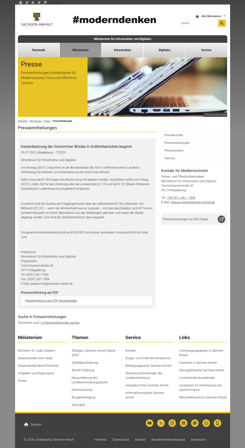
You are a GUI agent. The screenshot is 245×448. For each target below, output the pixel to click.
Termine (169, 158)
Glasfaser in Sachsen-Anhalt (198, 362)
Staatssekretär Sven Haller (35, 358)
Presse (22, 381)
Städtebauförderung (85, 362)
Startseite (38, 50)
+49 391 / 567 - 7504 (181, 197)
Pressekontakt (173, 135)
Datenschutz (121, 439)
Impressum (198, 439)
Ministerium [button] (80, 50)
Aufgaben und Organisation (36, 373)
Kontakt (130, 350)
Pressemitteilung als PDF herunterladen (51, 300)
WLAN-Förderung (83, 370)
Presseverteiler (174, 150)
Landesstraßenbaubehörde (197, 378)
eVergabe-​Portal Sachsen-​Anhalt (146, 385)
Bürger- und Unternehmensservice (147, 358)
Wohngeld (78, 405)
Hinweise (100, 439)
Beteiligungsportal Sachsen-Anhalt (148, 365)
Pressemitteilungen (177, 143)
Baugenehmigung (83, 397)
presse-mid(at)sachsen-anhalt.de (193, 202)
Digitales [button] (164, 50)
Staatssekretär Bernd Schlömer (38, 365)
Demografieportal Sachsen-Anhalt (201, 370)
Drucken (32, 424)
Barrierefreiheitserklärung (168, 439)
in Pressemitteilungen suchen (60, 322)
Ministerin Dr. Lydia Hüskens (36, 350)
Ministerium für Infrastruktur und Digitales (122, 39)
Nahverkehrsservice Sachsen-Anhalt (203, 397)
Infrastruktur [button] (122, 50)
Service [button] (206, 50)
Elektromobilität (82, 390)
